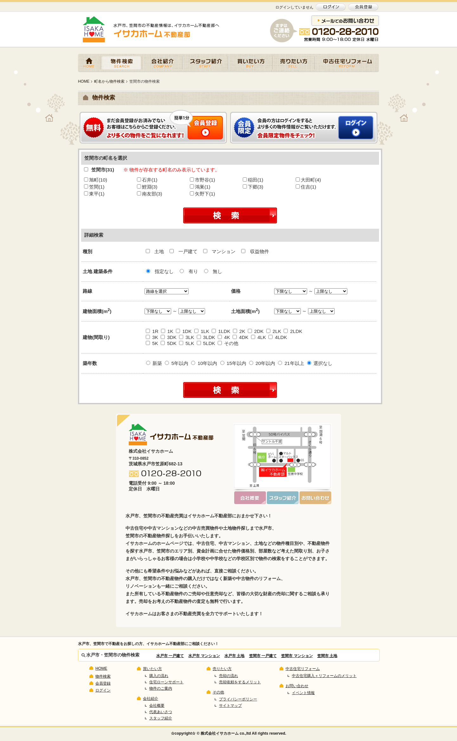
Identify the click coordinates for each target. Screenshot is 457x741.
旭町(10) (95, 179)
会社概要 (156, 705)
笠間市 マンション (296, 656)
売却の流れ (228, 676)
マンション (220, 251)
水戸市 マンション (204, 656)
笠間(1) (94, 186)
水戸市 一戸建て (170, 656)
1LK (201, 331)
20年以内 (262, 363)
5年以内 (176, 363)
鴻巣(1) (200, 186)
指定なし (160, 271)
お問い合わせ (297, 686)
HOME (89, 63)
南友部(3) (149, 193)
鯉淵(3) (147, 186)
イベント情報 (303, 693)
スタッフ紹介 (205, 63)
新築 (154, 363)
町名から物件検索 (109, 81)
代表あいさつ (160, 712)
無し (213, 271)
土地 (155, 251)
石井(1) (147, 179)
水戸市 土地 (234, 656)
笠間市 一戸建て (263, 656)
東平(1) (94, 193)
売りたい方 (294, 63)
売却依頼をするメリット (240, 682)
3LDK (206, 337)
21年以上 (291, 363)
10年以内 (204, 363)
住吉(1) (306, 186)
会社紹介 (162, 63)
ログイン (103, 690)
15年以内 (233, 363)
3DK (169, 337)
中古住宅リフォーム (347, 63)
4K (224, 337)
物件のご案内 (160, 688)
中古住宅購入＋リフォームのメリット (324, 676)
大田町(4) (308, 179)
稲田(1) (253, 179)
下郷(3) (253, 186)
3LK (186, 337)
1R (152, 331)
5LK (186, 343)
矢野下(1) (202, 193)
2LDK (293, 331)
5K (152, 343)
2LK (273, 331)
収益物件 (255, 251)
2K (239, 331)
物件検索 (121, 63)
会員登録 (103, 683)
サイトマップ (230, 705)
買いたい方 (250, 63)
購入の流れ (158, 676)
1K (167, 331)
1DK (184, 331)
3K (152, 337)
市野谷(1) (202, 179)
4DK (240, 337)
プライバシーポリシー (238, 699)
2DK (256, 331)
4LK (258, 337)
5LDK (206, 343)
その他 (228, 343)
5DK (169, 343)
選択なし (319, 363)
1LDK (221, 331)
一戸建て (184, 251)
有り (189, 271)
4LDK (277, 337)
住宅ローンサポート (166, 682)
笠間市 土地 (327, 656)
